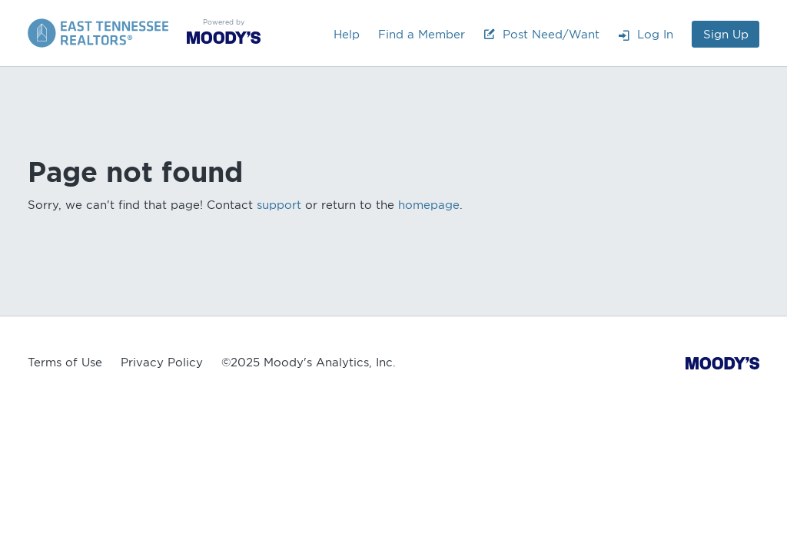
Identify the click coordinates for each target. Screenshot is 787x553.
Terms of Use (65, 362)
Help (347, 34)
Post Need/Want (541, 34)
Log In (645, 34)
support (279, 205)
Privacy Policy (162, 362)
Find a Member (421, 34)
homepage (429, 205)
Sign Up (726, 34)
